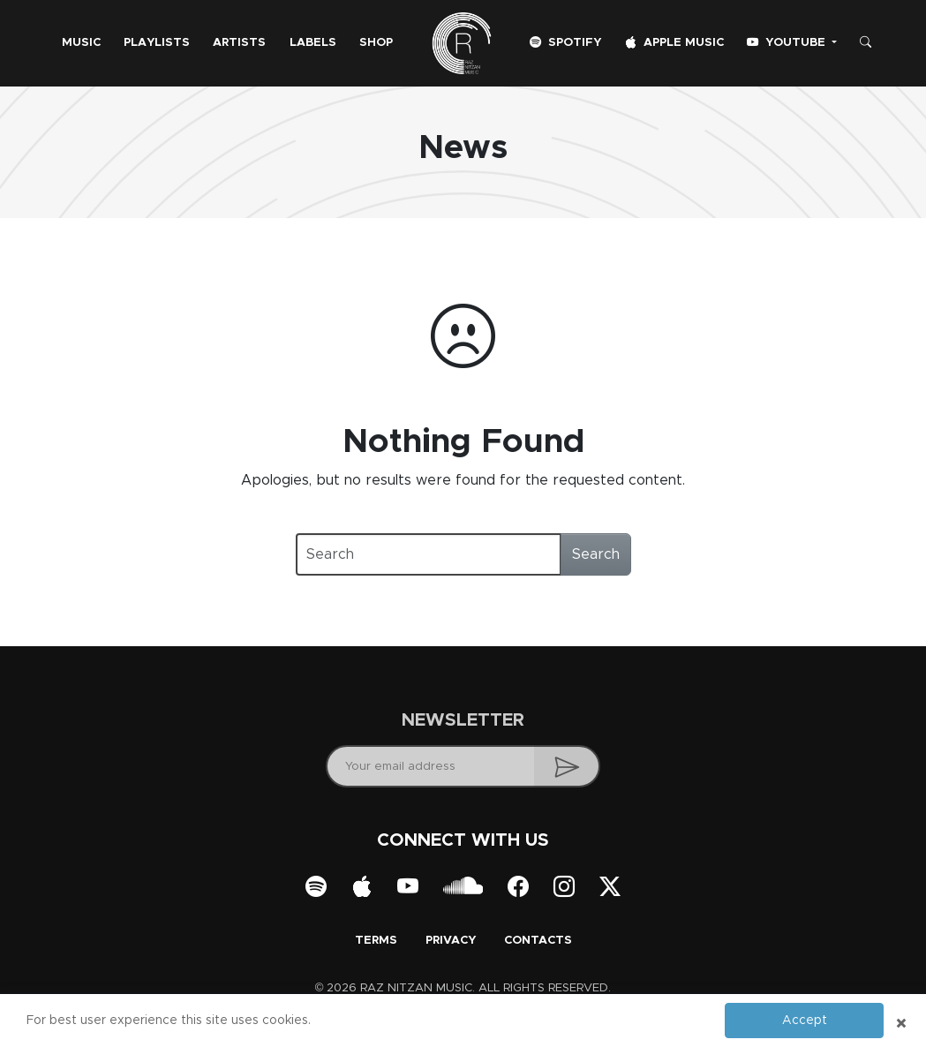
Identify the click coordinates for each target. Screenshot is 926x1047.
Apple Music (674, 43)
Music (81, 43)
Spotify (565, 43)
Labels (313, 43)
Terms (376, 940)
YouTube (788, 43)
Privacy (450, 940)
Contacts (538, 940)
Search (596, 554)
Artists (239, 43)
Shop (376, 43)
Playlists (157, 43)
